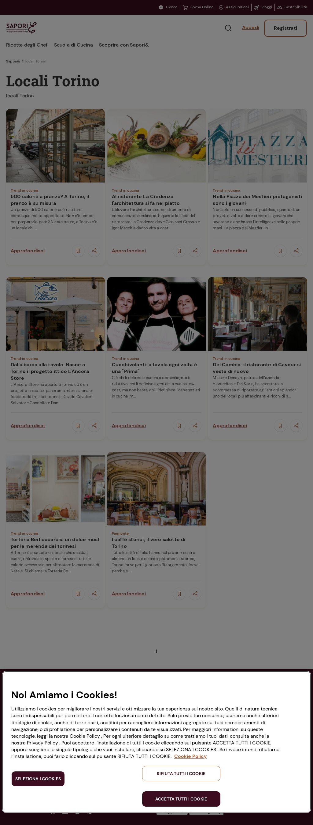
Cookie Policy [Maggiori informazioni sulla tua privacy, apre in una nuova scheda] (190, 756)
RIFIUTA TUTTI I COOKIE (181, 773)
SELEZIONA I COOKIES (38, 779)
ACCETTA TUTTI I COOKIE (181, 799)
